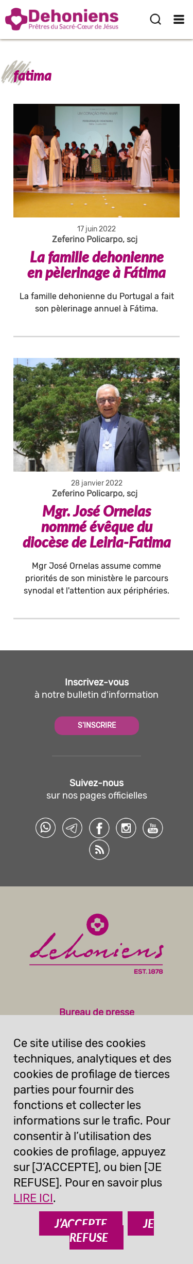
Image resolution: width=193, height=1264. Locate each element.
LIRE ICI (33, 1198)
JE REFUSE (111, 1230)
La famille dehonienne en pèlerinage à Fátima (96, 264)
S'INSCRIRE (97, 725)
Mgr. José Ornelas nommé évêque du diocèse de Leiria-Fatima (97, 526)
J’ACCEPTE (81, 1223)
